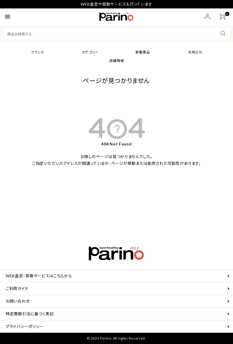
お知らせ (195, 52)
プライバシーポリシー (25, 326)
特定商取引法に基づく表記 (30, 313)
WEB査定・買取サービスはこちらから (39, 275)
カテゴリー (90, 52)
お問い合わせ (18, 301)
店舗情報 (116, 61)
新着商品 (142, 52)
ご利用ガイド (17, 288)
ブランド (37, 52)
